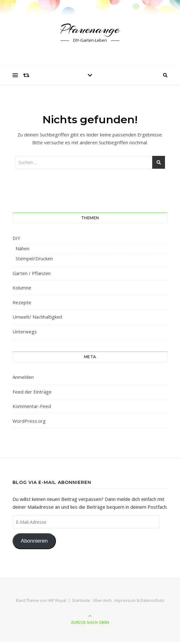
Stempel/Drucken (34, 258)
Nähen (22, 248)
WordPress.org (29, 421)
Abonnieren (34, 541)
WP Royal (57, 600)
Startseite (81, 600)
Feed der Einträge (32, 392)
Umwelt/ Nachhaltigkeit (37, 317)
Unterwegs (24, 331)
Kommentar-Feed (31, 406)
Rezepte (21, 302)
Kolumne (21, 287)
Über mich (102, 600)
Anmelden (23, 377)
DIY (16, 238)
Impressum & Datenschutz (139, 600)
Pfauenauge (90, 29)
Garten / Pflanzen (31, 273)
